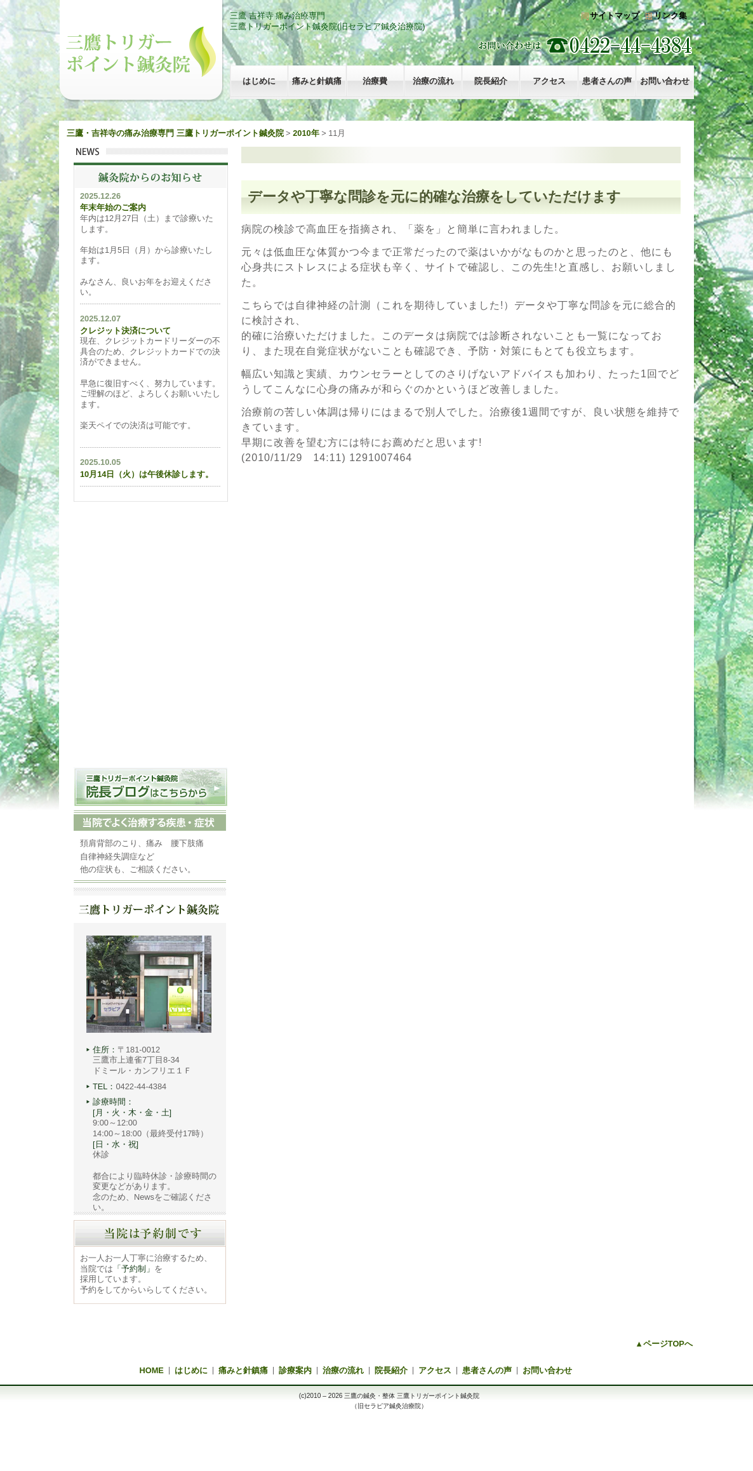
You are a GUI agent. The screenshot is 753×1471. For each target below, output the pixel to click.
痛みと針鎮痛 (317, 81)
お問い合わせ (665, 81)
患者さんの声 (607, 81)
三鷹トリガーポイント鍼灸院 (141, 51)
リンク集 (670, 15)
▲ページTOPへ (664, 1343)
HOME (152, 1370)
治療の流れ (433, 81)
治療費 (375, 81)
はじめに (259, 81)
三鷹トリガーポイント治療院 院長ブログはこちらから (150, 786)
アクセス (549, 81)
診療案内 (295, 1370)
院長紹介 (490, 81)
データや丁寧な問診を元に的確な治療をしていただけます (434, 197)
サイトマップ (614, 15)
